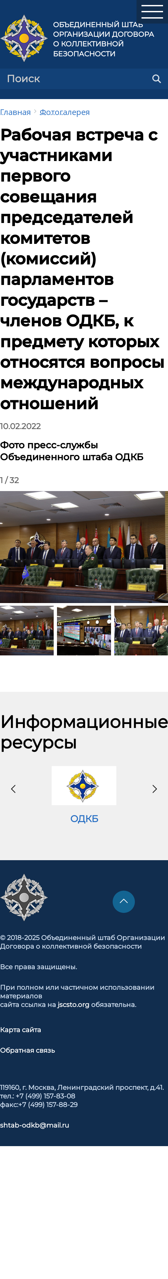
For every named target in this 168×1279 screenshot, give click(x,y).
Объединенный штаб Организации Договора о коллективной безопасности (103, 39)
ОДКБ (84, 818)
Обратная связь (27, 1050)
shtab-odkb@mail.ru (34, 1125)
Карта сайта (20, 1030)
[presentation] (13, 788)
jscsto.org (73, 1005)
